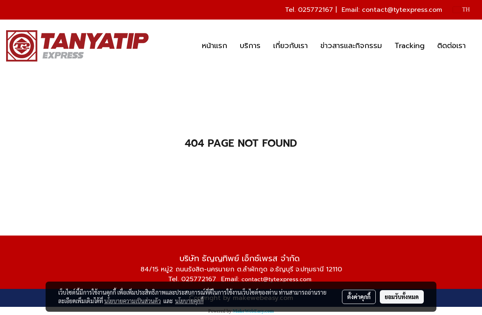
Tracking (409, 45)
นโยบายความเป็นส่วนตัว (132, 300)
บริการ (250, 45)
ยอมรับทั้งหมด (402, 296)
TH (461, 10)
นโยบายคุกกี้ (189, 300)
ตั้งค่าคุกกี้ (358, 296)
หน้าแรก (214, 45)
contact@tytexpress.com (402, 10)
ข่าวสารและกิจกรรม (351, 45)
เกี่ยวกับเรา (290, 45)
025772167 (315, 10)
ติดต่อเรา (451, 45)
